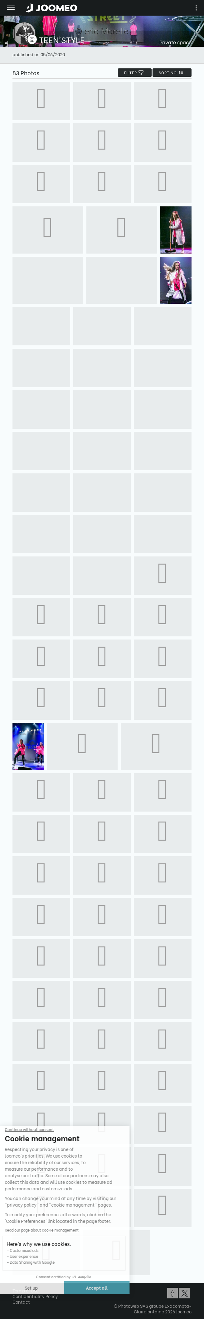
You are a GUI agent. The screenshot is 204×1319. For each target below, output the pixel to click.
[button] (16, 1287)
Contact (21, 1301)
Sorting (172, 72)
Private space (175, 42)
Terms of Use (25, 1290)
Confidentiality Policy (35, 1296)
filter (134, 72)
